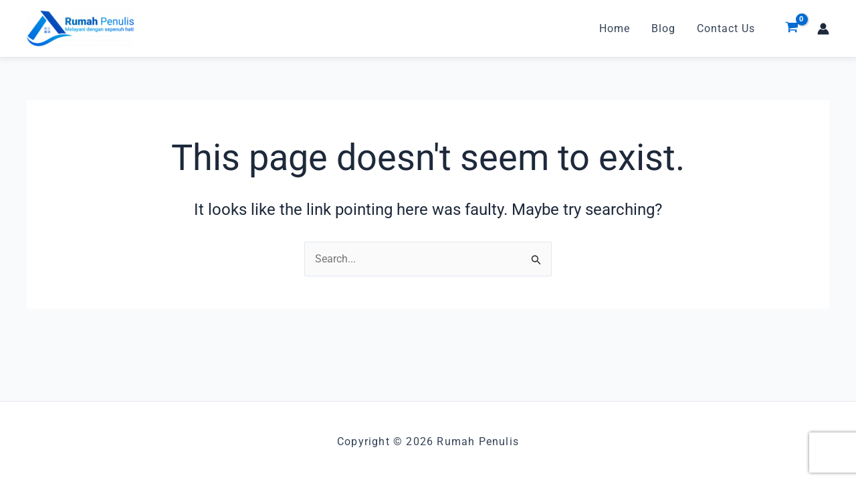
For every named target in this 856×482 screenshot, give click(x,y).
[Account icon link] (823, 29)
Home (614, 28)
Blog (663, 28)
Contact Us (726, 28)
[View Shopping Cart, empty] (791, 28)
